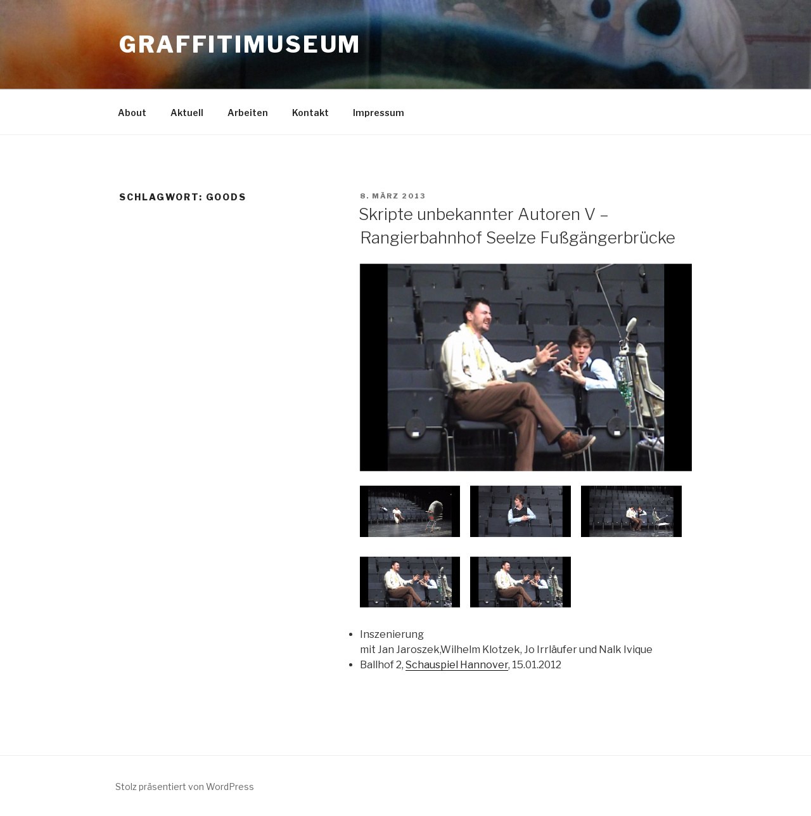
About (132, 112)
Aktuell (186, 112)
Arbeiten (247, 112)
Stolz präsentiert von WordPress (184, 786)
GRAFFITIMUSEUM (240, 44)
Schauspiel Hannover (457, 665)
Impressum (378, 112)
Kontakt (310, 112)
